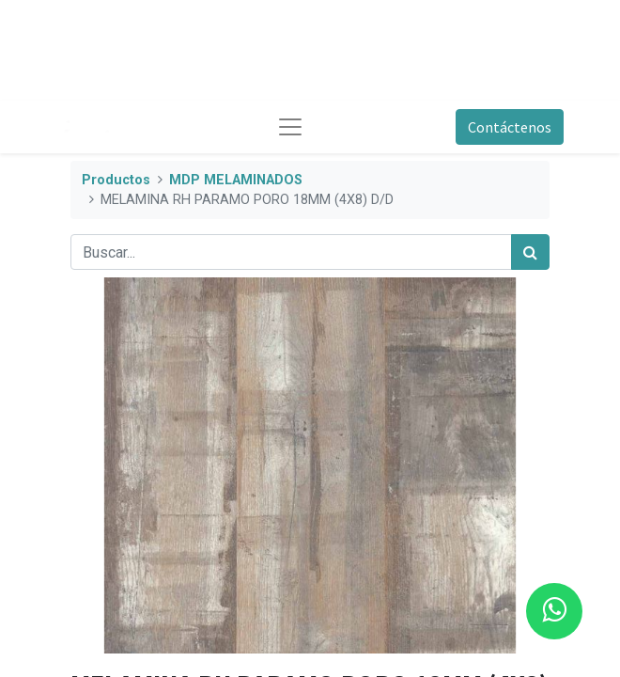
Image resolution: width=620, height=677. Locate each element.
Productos (116, 180)
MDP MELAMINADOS (235, 180)
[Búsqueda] (530, 252)
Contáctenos (509, 127)
